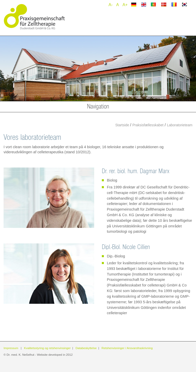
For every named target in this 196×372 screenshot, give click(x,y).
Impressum (11, 348)
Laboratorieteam (179, 125)
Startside (122, 125)
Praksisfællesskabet (148, 125)
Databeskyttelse (86, 348)
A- (110, 5)
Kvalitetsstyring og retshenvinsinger (47, 348)
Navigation (98, 106)
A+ (125, 5)
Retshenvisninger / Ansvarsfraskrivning (127, 348)
